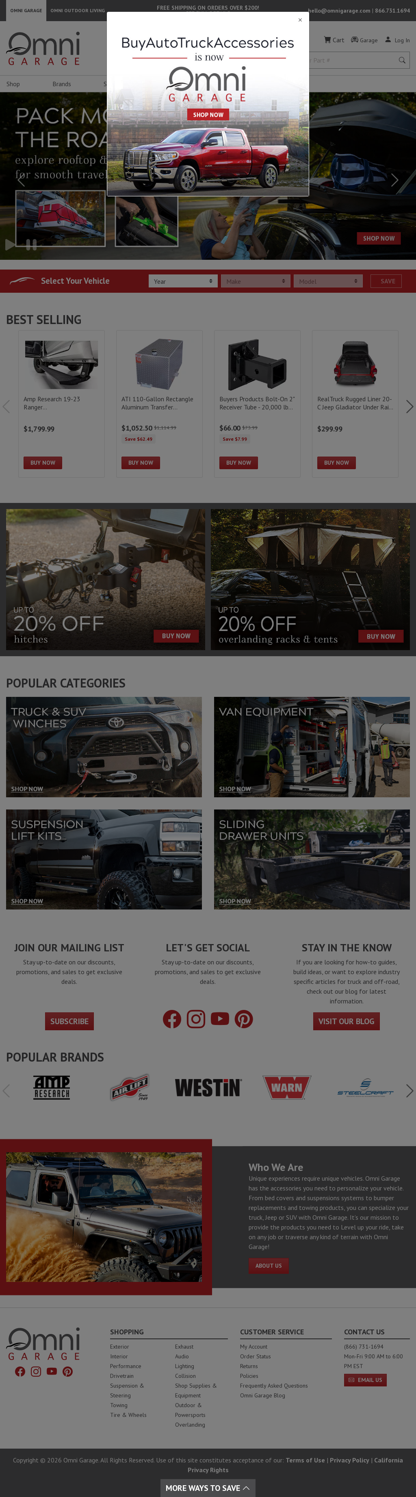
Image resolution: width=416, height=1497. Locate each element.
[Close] (208, 20)
